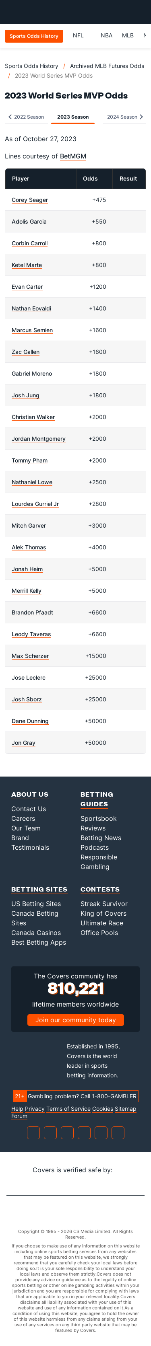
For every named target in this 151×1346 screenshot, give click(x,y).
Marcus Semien (32, 330)
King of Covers (103, 913)
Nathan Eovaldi (31, 308)
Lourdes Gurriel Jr (35, 503)
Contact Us (28, 809)
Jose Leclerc (29, 677)
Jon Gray (23, 742)
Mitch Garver (29, 525)
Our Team (26, 828)
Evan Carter (27, 286)
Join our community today (75, 1020)
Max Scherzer (30, 655)
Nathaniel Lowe (32, 482)
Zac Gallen (25, 351)
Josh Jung (25, 395)
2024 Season (125, 117)
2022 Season (26, 117)
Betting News (101, 838)
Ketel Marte (27, 264)
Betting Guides (97, 798)
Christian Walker (33, 416)
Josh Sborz (27, 699)
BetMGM (73, 156)
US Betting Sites (36, 904)
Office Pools (99, 933)
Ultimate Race (102, 923)
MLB (128, 35)
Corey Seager (30, 199)
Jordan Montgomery (39, 438)
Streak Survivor (104, 904)
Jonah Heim (27, 568)
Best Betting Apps (38, 942)
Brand (20, 838)
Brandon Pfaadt (32, 612)
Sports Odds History (31, 65)
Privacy (35, 1109)
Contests (100, 889)
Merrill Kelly (26, 590)
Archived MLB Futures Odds (107, 65)
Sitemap (126, 1109)
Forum (19, 1116)
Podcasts (95, 847)
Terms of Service (68, 1109)
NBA (106, 35)
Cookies (102, 1109)
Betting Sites (39, 889)
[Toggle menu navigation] (140, 12)
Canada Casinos (36, 933)
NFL (82, 35)
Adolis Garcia (29, 221)
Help (17, 1109)
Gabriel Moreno (32, 373)
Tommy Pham (30, 460)
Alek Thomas (29, 547)
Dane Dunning (30, 720)
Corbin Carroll (30, 243)
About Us (30, 794)
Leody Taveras (31, 634)
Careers (23, 818)
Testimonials (30, 847)
